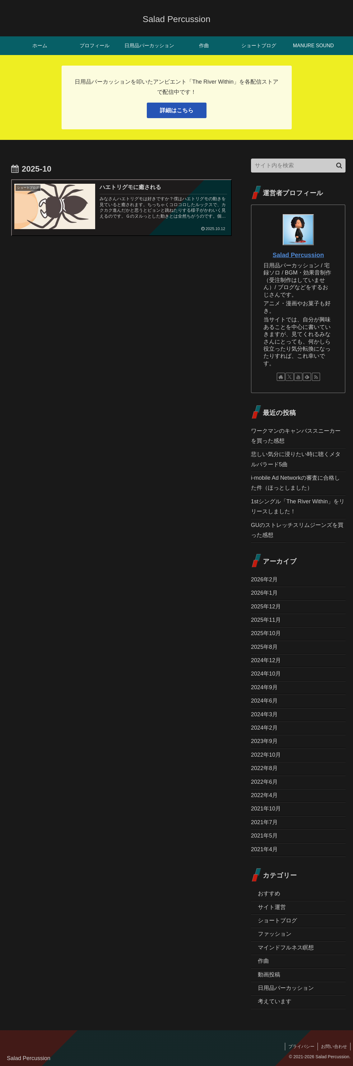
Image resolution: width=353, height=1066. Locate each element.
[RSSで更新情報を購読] (316, 377)
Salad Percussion (298, 255)
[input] (298, 166)
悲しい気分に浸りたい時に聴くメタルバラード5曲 (296, 459)
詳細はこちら (176, 110)
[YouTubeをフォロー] (298, 377)
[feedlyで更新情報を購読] (307, 377)
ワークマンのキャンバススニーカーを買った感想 (296, 436)
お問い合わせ (334, 1046)
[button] (339, 165)
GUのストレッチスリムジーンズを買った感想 (297, 530)
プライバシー (301, 1046)
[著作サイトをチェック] (281, 377)
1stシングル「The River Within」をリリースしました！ (298, 506)
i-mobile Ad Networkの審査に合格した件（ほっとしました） (295, 483)
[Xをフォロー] (290, 377)
